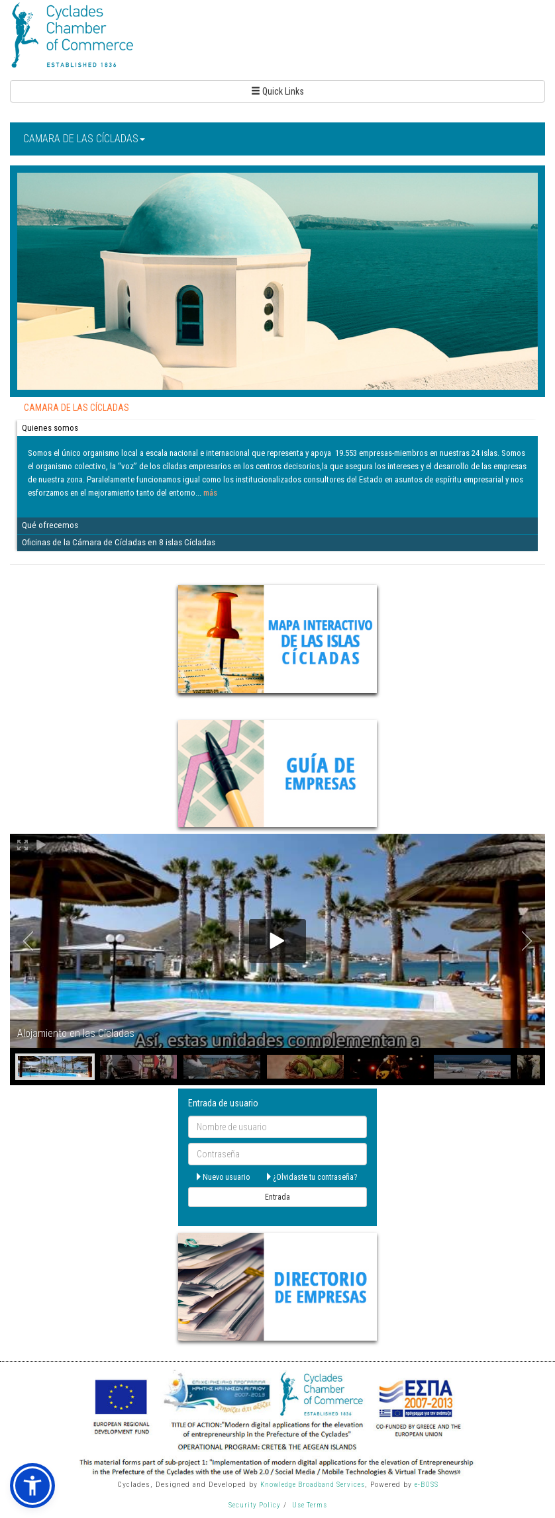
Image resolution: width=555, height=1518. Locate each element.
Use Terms (309, 1505)
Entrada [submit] (277, 1197)
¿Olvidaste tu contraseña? (311, 1177)
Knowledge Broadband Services (312, 1484)
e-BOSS (426, 1484)
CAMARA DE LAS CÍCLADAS (84, 138)
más (210, 493)
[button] (32, 1485)
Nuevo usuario (222, 1177)
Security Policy (254, 1505)
